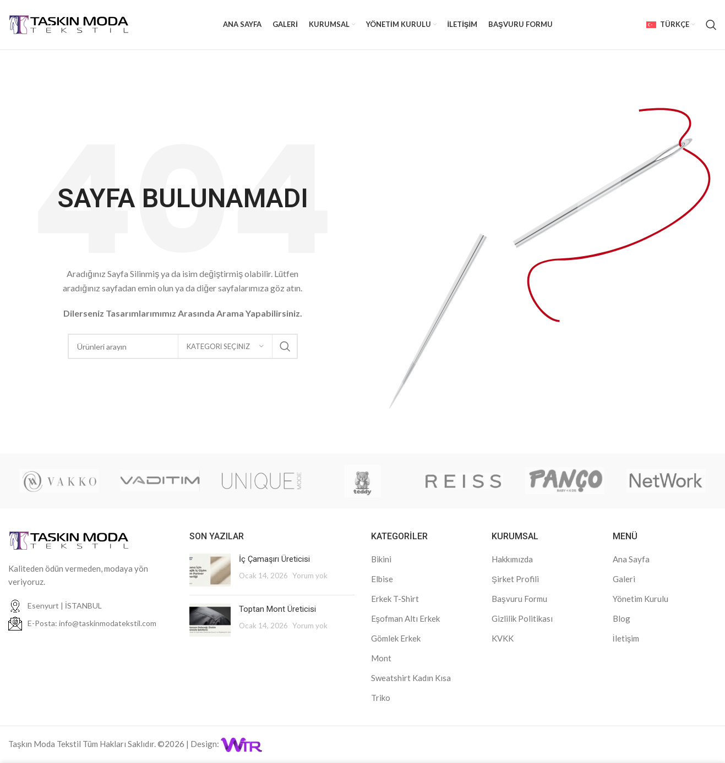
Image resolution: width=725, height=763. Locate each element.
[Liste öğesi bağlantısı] (90, 624)
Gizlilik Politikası (522, 618)
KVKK (503, 638)
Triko (380, 698)
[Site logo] (68, 24)
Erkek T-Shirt (395, 599)
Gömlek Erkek (396, 638)
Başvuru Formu (519, 599)
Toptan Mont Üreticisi (277, 609)
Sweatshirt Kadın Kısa (411, 678)
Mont (381, 658)
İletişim (626, 638)
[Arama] (711, 25)
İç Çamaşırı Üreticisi (274, 559)
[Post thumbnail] (210, 570)
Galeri (624, 579)
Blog (621, 618)
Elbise (382, 579)
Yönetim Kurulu (640, 599)
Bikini (381, 559)
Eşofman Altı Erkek (405, 618)
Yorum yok (310, 575)
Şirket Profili (515, 579)
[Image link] (68, 539)
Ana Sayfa (631, 559)
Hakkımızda (512, 559)
